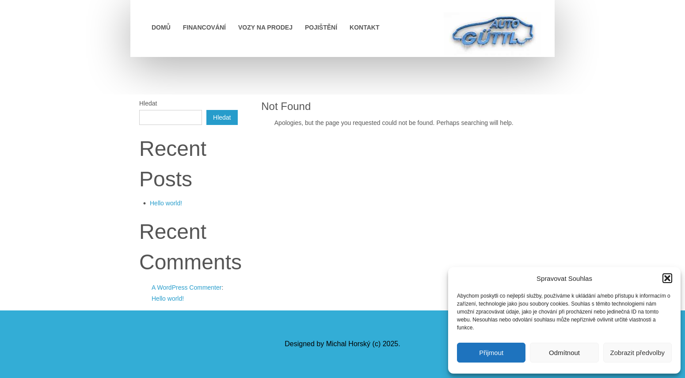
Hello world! (166, 203)
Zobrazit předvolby (637, 352)
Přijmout (491, 352)
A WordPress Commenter (186, 287)
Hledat (148, 103)
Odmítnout (564, 352)
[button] (667, 278)
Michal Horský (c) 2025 (362, 344)
